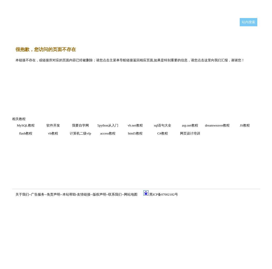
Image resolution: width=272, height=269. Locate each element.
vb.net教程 (135, 125)
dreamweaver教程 (217, 125)
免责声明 (53, 194)
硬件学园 (181, 34)
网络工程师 (159, 34)
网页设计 (101, 34)
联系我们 (115, 194)
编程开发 (60, 34)
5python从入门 (108, 125)
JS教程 (245, 125)
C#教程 (162, 133)
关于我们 (22, 194)
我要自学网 (80, 125)
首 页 (22, 34)
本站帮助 (69, 194)
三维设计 (80, 34)
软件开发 (53, 125)
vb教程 (53, 133)
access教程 (107, 133)
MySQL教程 (26, 125)
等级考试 (202, 34)
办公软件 (136, 34)
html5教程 (135, 133)
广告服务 (37, 194)
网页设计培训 (190, 133)
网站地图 (130, 194)
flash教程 (25, 133)
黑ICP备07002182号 (163, 194)
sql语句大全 (162, 125)
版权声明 (99, 194)
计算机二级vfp (80, 133)
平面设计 (39, 34)
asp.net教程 (190, 125)
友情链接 (83, 194)
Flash (119, 34)
